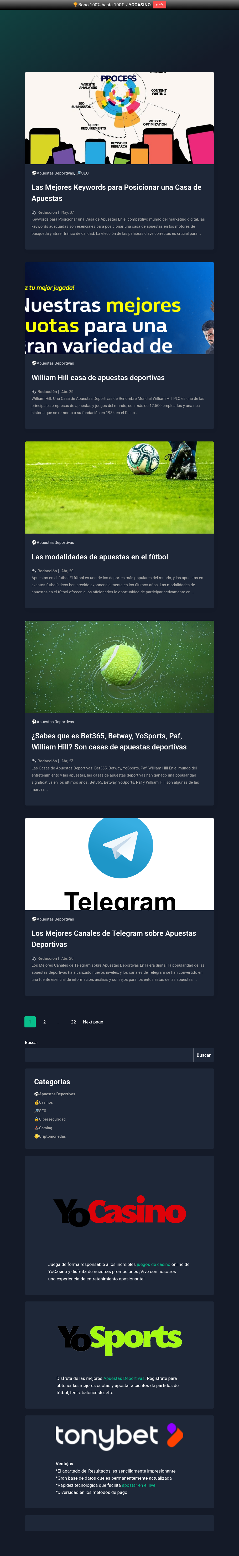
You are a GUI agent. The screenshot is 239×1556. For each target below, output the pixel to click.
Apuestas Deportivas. (124, 1378)
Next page (93, 1022)
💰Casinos (43, 1102)
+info (160, 5)
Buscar (31, 1042)
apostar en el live (138, 1485)
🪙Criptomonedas (50, 1136)
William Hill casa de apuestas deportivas (98, 377)
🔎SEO (82, 172)
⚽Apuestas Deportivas (53, 172)
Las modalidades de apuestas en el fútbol (100, 557)
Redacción (47, 212)
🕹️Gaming (43, 1127)
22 (75, 1021)
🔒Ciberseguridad (50, 1119)
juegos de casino (153, 1264)
